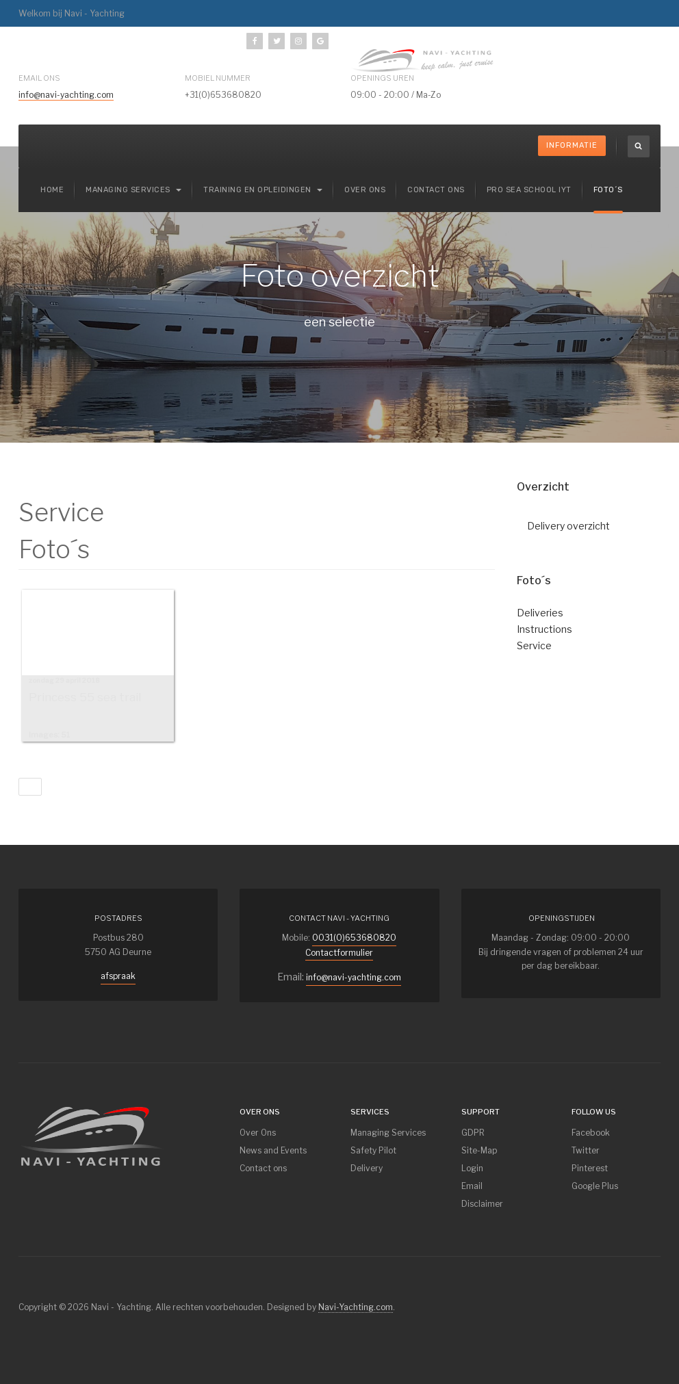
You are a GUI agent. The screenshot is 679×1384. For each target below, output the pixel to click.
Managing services (133, 189)
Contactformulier (339, 953)
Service (534, 645)
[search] (639, 146)
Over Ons (258, 1132)
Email (472, 1186)
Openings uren (382, 78)
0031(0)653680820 (354, 937)
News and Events (273, 1150)
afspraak (118, 976)
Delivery (366, 1168)
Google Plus (595, 1186)
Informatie (572, 145)
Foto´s (608, 189)
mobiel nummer (218, 78)
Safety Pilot (373, 1150)
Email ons (39, 78)
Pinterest (590, 1168)
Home (52, 189)
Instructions (544, 629)
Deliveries (540, 612)
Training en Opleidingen (262, 189)
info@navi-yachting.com (66, 95)
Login (472, 1168)
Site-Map (479, 1150)
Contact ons (436, 189)
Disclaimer (482, 1204)
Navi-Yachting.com (355, 1307)
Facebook (591, 1132)
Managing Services (388, 1132)
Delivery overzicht (568, 526)
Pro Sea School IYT (529, 189)
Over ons (364, 189)
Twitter (586, 1150)
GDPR (473, 1132)
